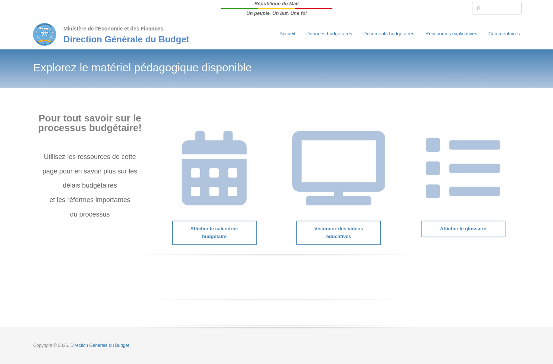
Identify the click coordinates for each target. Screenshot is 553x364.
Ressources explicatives (451, 33)
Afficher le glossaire (463, 228)
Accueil (287, 33)
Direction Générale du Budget (126, 39)
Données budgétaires (329, 33)
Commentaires (504, 33)
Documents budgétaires (388, 33)
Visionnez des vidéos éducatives (338, 232)
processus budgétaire (88, 127)
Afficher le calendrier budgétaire (214, 232)
